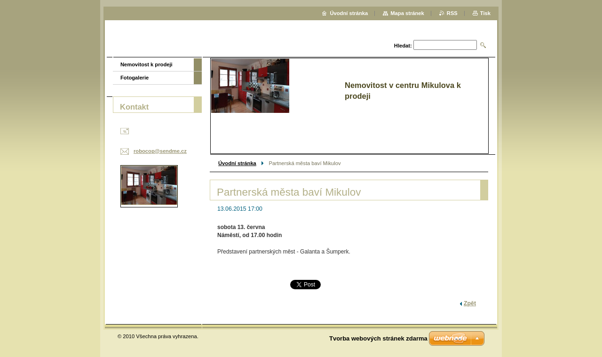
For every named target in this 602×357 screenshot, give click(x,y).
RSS (452, 13)
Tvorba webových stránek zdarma (378, 338)
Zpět (470, 303)
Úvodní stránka (237, 163)
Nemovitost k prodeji (146, 64)
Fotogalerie (134, 77)
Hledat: (403, 45)
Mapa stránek (407, 13)
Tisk (485, 13)
